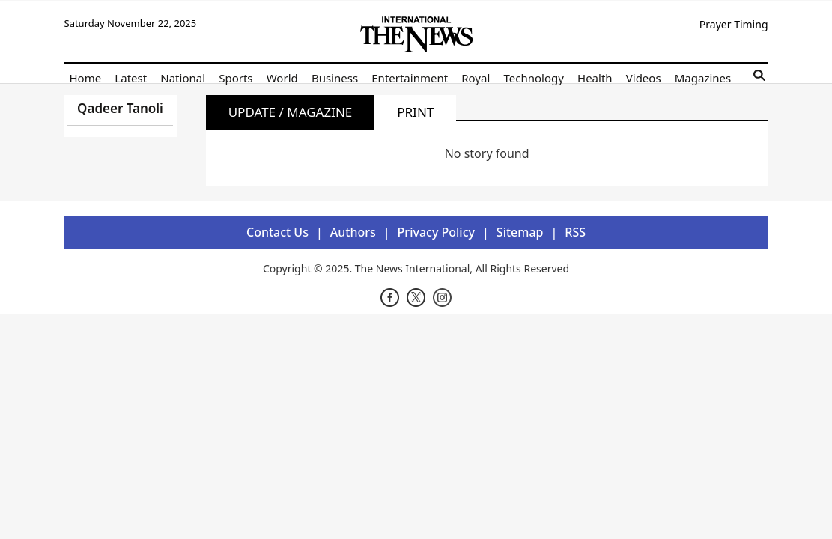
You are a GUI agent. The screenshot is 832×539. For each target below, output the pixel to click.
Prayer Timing (733, 24)
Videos (643, 77)
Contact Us (277, 232)
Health (595, 77)
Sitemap (520, 232)
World (282, 77)
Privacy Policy (436, 232)
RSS (575, 232)
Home (86, 77)
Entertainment (409, 77)
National (182, 77)
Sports (235, 77)
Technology (533, 77)
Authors (353, 232)
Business (335, 77)
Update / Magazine (290, 112)
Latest (131, 77)
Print (415, 112)
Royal (475, 77)
